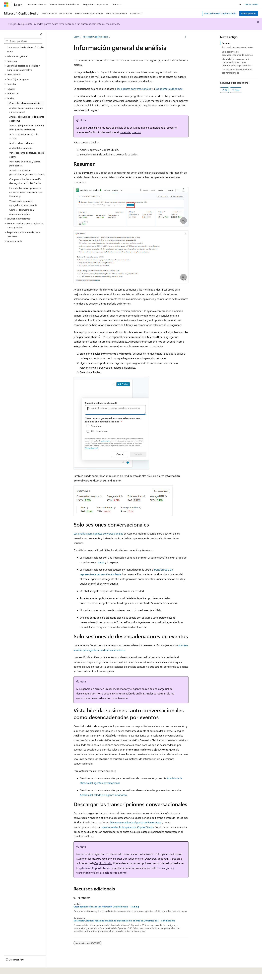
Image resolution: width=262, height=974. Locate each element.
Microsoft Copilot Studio (95, 36)
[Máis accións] (185, 37)
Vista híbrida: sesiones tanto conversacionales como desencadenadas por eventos (236, 62)
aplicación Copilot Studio (94, 868)
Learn (76, 36)
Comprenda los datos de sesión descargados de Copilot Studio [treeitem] (25, 181)
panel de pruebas (130, 132)
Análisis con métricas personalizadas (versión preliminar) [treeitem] (26, 172)
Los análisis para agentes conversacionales (98, 533)
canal (101, 562)
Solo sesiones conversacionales (237, 47)
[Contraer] (40, 34)
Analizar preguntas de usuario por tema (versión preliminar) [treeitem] (26, 127)
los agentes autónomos (169, 88)
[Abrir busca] (240, 5)
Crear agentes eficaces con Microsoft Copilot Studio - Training (106, 906)
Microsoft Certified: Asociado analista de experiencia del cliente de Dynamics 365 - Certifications (124, 920)
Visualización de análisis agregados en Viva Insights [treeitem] (23, 203)
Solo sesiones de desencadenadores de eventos (237, 53)
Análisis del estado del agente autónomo (103, 795)
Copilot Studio (103, 863)
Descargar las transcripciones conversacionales (237, 71)
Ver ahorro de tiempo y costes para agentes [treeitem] (24, 163)
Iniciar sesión (251, 4)
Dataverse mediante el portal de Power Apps (135, 822)
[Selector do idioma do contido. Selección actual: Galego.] (11, 969)
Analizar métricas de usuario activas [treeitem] (23, 136)
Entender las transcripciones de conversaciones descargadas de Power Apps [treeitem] (25, 192)
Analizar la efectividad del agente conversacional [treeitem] (26, 110)
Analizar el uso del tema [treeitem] (21, 143)
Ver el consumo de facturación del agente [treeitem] (26, 154)
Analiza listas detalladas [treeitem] (21, 147)
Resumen (226, 43)
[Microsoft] (6, 4)
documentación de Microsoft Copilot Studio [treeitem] (25, 49)
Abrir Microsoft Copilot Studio (220, 13)
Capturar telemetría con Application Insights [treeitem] (21, 211)
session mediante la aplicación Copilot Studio (127, 827)
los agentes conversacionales (134, 88)
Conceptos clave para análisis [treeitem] (24, 103)
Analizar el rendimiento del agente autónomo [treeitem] (26, 118)
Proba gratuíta (248, 13)
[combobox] (23, 41)
